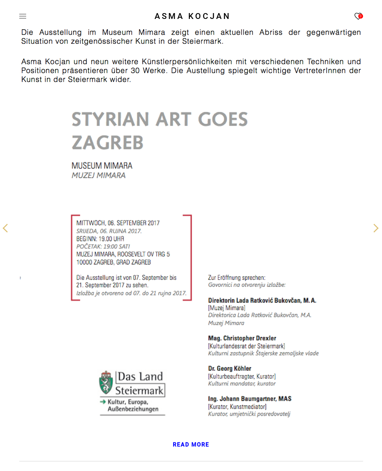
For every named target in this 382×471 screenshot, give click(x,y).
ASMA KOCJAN (193, 16)
